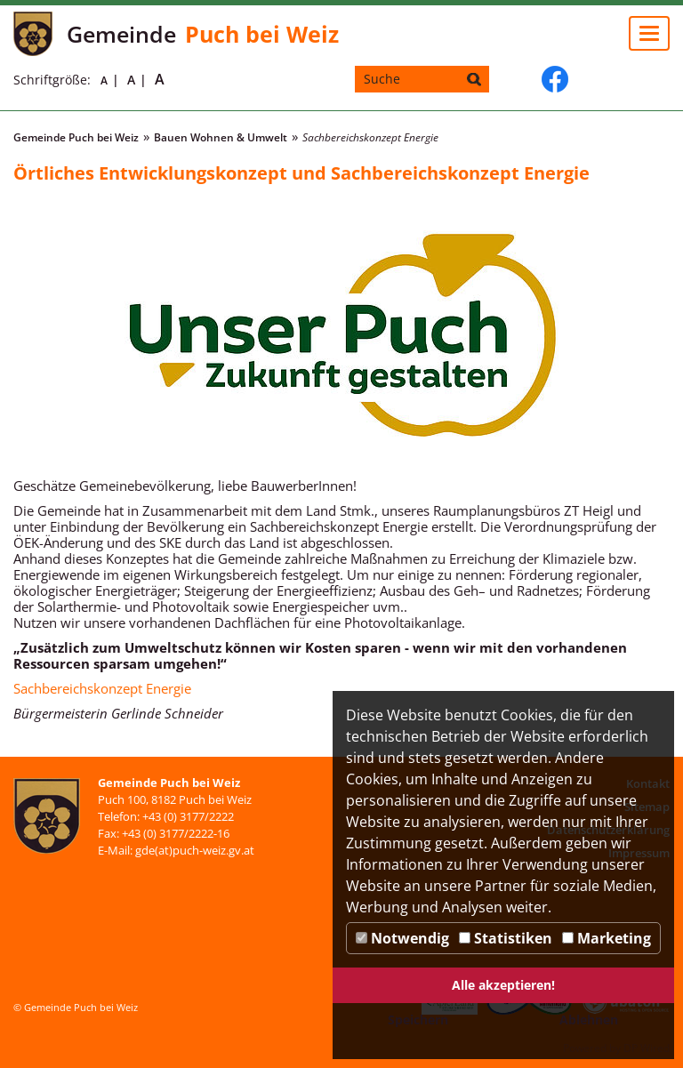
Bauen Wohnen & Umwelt (220, 137)
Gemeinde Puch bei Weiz (76, 137)
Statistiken (505, 938)
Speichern (418, 1019)
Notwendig (402, 938)
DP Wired (646, 1048)
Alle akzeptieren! (503, 984)
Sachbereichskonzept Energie (102, 688)
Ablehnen (588, 1019)
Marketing (606, 938)
